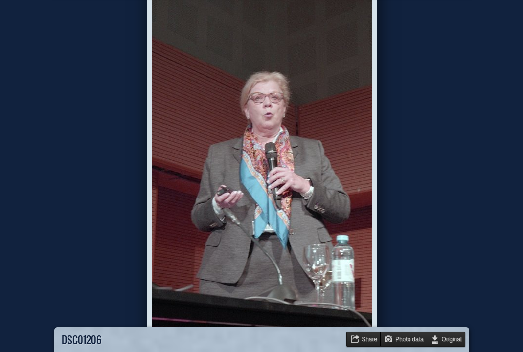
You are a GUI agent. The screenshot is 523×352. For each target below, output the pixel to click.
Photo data (409, 339)
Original (452, 339)
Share (369, 339)
